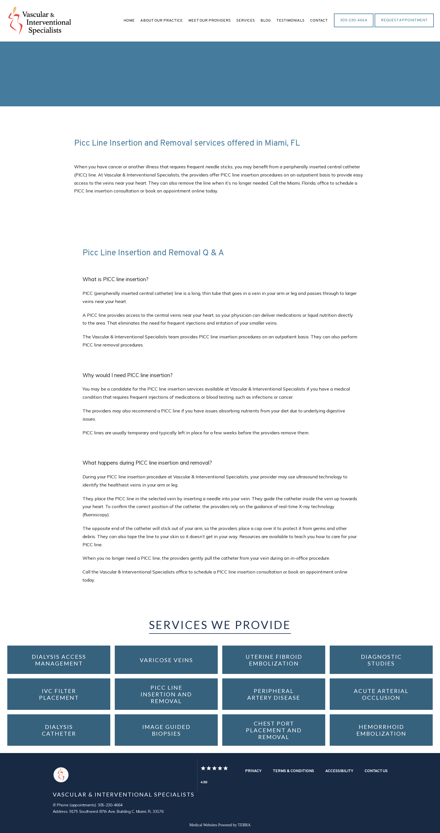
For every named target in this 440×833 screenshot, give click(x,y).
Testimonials (290, 20)
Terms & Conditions (293, 771)
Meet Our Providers (209, 20)
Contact (319, 20)
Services (245, 20)
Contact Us (376, 771)
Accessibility (339, 771)
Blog (265, 20)
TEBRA (244, 825)
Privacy (253, 771)
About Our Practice (161, 20)
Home (129, 20)
